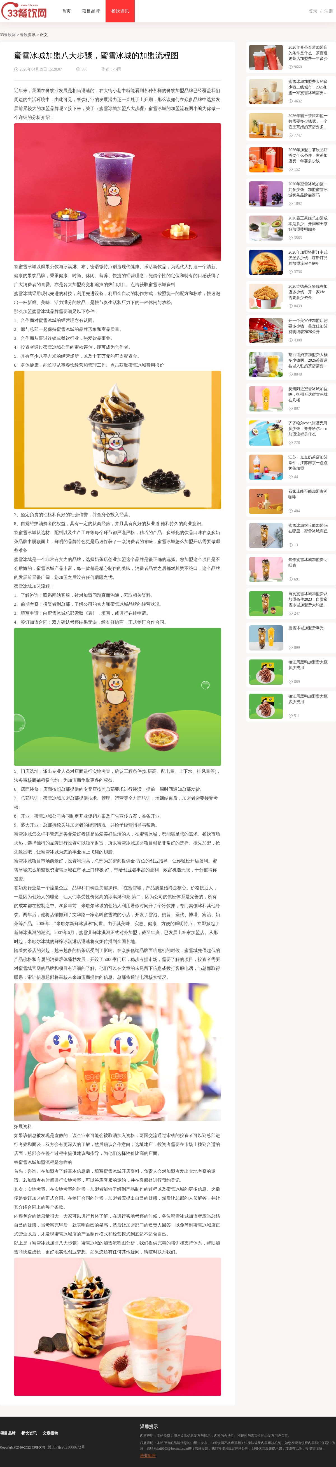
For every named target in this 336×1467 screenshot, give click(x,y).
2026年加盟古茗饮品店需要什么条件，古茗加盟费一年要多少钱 (308, 155)
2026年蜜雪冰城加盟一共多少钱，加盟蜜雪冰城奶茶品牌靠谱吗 (308, 189)
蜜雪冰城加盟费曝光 (306, 628)
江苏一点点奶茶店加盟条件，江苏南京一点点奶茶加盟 (308, 463)
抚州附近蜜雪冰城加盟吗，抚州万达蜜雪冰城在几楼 (308, 394)
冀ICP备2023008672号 (66, 1447)
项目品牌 (91, 11)
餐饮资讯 (120, 11)
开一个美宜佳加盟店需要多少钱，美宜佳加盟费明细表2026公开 (308, 326)
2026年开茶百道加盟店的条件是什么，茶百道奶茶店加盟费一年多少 (308, 53)
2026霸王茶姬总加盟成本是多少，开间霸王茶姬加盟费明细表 (308, 223)
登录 (313, 11)
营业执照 (148, 1456)
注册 (328, 11)
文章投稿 (50, 1433)
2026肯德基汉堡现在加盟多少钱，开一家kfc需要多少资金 (308, 292)
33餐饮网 (8, 35)
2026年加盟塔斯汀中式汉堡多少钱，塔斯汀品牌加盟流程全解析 (308, 258)
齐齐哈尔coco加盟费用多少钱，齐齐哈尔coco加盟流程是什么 (307, 428)
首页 (66, 11)
